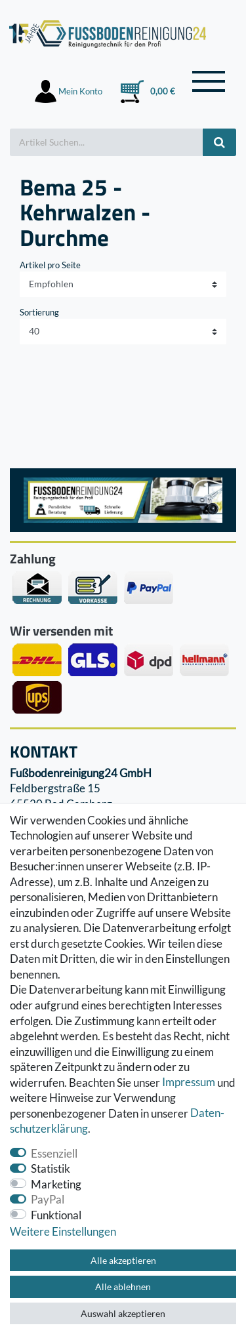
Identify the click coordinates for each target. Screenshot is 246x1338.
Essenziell (54, 1153)
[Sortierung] (123, 284)
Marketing (56, 1184)
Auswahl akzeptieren (123, 1313)
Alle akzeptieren (123, 1260)
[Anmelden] (69, 91)
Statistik (50, 1168)
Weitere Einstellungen (63, 1231)
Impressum (188, 1082)
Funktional (56, 1215)
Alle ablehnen (123, 1286)
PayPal (47, 1199)
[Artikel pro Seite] (123, 331)
